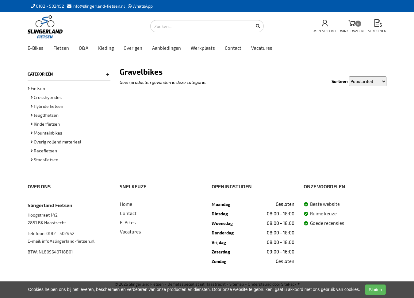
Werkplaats (203, 48)
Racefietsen (44, 150)
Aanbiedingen (166, 48)
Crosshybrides (46, 97)
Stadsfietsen (44, 159)
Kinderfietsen (45, 124)
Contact (233, 48)
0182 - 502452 (60, 233)
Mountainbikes (46, 132)
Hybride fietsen (47, 106)
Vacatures (261, 48)
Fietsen (61, 48)
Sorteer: (340, 81)
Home (126, 204)
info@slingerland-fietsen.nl (68, 241)
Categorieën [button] (68, 74)
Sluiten (375, 289)
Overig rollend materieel (56, 141)
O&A (83, 48)
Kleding (106, 48)
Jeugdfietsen (45, 115)
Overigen (133, 48)
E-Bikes (36, 48)
